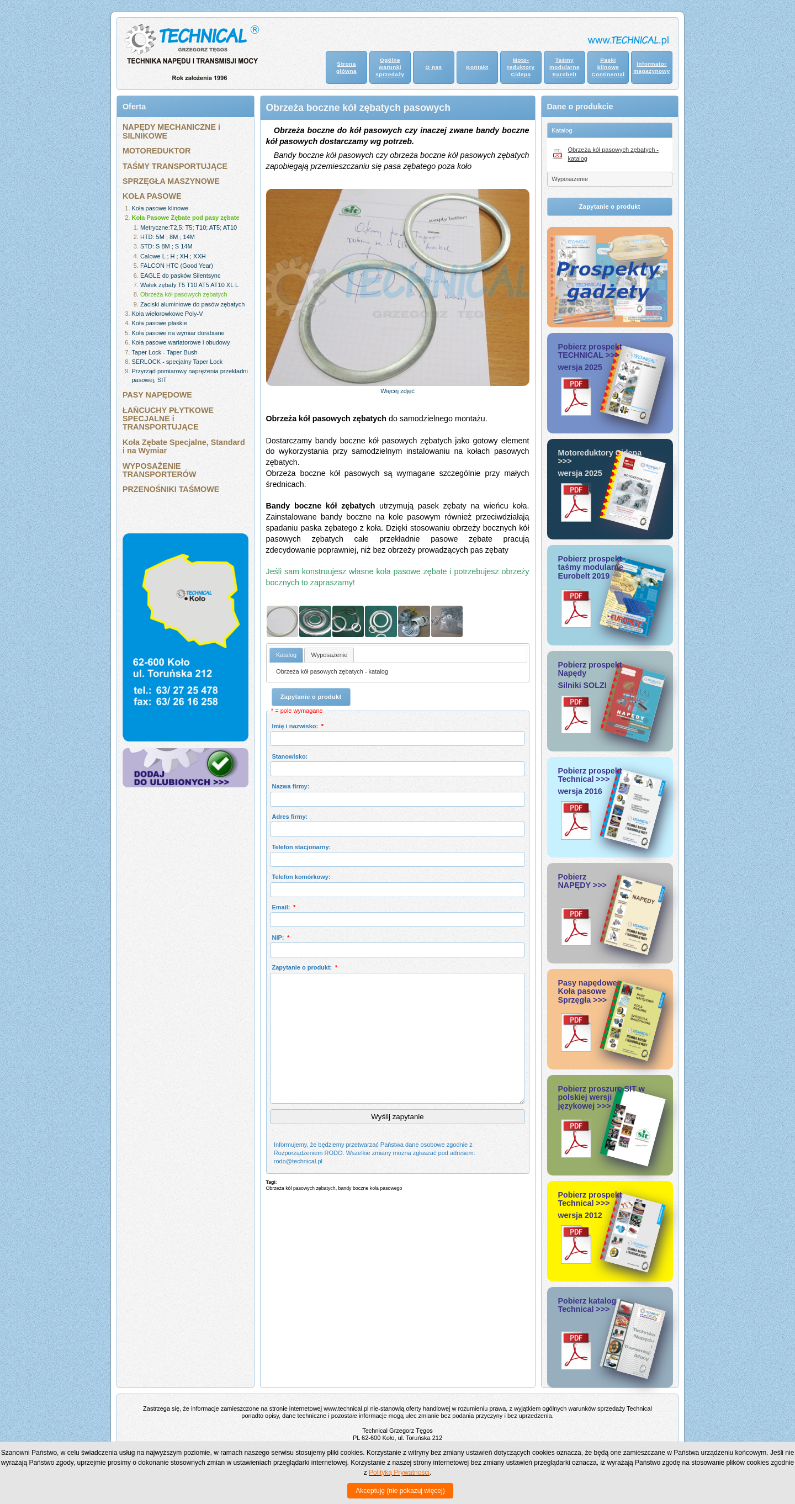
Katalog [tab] (562, 130)
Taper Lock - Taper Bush (165, 352)
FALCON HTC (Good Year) (176, 265)
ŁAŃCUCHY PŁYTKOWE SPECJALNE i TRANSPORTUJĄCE (168, 419)
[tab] (286, 655)
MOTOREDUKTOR (156, 150)
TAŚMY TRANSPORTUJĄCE (175, 166)
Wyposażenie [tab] (570, 179)
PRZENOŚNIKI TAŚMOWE (171, 489)
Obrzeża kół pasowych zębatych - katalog (332, 671)
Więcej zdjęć (397, 391)
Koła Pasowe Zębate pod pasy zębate (186, 217)
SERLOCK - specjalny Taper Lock (177, 361)
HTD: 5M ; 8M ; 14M (167, 237)
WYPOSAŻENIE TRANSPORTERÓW (159, 470)
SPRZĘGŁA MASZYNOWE (171, 181)
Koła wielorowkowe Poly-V (167, 313)
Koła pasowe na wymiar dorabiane (178, 333)
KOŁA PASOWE (152, 196)
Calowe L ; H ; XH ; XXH (173, 256)
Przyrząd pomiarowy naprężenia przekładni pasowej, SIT (190, 375)
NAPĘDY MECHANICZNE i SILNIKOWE (171, 131)
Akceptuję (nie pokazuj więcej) (400, 1491)
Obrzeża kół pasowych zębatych (183, 294)
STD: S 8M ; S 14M (166, 246)
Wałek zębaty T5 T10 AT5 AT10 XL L (189, 285)
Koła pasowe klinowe (160, 208)
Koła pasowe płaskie (159, 323)
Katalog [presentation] (286, 655)
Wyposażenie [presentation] (329, 655)
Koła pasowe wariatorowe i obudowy (181, 342)
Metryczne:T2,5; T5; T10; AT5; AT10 (188, 227)
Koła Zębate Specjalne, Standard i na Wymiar (184, 446)
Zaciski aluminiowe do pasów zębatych (192, 304)
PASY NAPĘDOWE (157, 394)
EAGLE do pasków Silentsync (180, 275)
